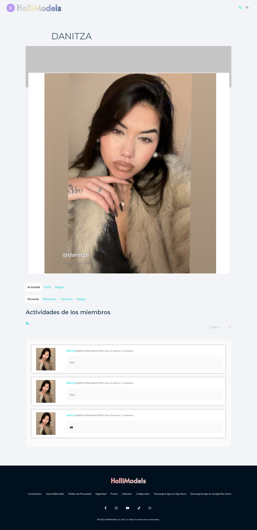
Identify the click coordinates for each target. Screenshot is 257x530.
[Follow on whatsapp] (150, 508)
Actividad (33, 287)
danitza (70, 350)
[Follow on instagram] (117, 508)
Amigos (59, 287)
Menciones (49, 299)
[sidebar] (247, 7)
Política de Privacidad (79, 493)
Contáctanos (35, 493)
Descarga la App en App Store (170, 493)
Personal (33, 299)
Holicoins (127, 493)
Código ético (143, 493)
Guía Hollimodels (55, 493)
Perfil (47, 287)
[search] (240, 7)
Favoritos (66, 299)
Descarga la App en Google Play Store (210, 493)
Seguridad (101, 493)
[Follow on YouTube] (128, 508)
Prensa (114, 493)
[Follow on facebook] (106, 508)
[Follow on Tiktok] (139, 508)
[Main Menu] (10, 8)
